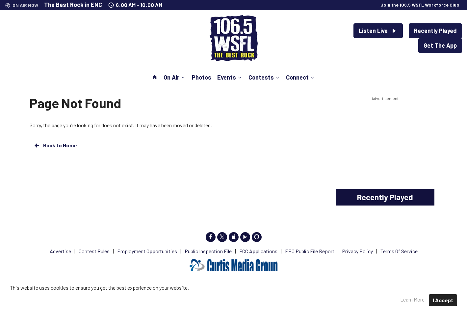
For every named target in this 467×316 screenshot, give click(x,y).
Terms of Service (304, 296)
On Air (175, 77)
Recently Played (435, 30)
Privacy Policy (260, 296)
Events (230, 77)
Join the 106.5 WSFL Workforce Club (419, 5)
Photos (201, 77)
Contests (264, 77)
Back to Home (55, 145)
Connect (300, 77)
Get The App (440, 45)
